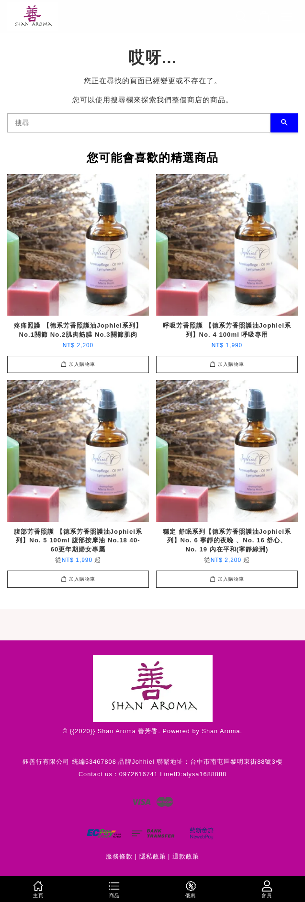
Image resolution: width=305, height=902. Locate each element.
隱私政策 (152, 856)
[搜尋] (139, 122)
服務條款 (119, 856)
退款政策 (185, 856)
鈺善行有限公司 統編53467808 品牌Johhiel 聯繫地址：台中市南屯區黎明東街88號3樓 (152, 761)
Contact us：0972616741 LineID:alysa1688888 (152, 774)
